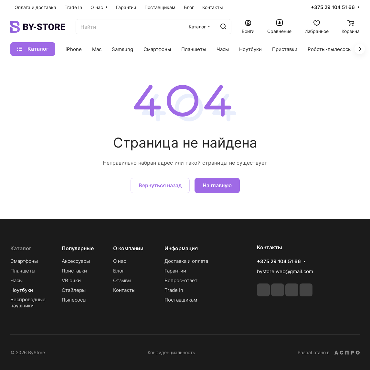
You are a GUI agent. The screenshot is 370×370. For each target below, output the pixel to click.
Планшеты (22, 271)
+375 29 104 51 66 (333, 7)
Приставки (74, 271)
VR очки (71, 280)
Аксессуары (76, 261)
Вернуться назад (160, 185)
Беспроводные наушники (28, 302)
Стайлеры (74, 290)
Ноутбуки (21, 290)
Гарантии (175, 271)
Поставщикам (180, 300)
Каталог (20, 248)
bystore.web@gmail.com (285, 271)
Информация (181, 248)
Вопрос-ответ (180, 280)
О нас (119, 261)
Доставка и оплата (186, 261)
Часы (16, 280)
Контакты (124, 290)
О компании (128, 248)
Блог (118, 271)
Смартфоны (24, 261)
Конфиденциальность (171, 352)
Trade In (173, 290)
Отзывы (122, 280)
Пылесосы (74, 300)
